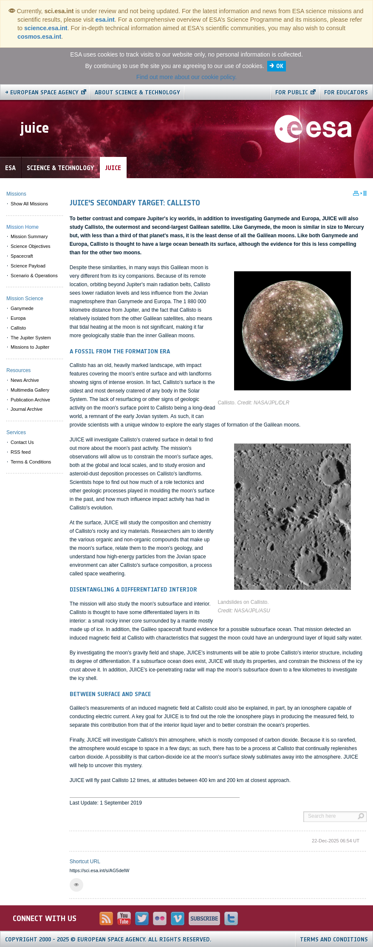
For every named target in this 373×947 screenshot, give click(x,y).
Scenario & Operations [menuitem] (34, 275)
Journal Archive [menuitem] (26, 409)
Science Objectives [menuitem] (31, 246)
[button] (76, 885)
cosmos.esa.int (39, 36)
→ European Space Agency (42, 92)
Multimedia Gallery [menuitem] (30, 389)
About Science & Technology (137, 92)
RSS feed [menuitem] (21, 452)
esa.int (105, 19)
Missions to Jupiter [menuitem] (30, 347)
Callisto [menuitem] (18, 327)
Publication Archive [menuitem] (30, 399)
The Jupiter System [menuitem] (31, 337)
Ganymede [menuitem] (22, 308)
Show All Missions (29, 203)
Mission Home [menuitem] (22, 227)
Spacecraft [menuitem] (22, 256)
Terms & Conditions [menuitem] (31, 461)
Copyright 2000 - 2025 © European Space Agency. (108, 939)
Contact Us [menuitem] (22, 442)
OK (279, 66)
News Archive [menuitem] (25, 380)
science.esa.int (46, 28)
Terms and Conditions (334, 939)
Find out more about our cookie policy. (186, 77)
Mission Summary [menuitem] (29, 236)
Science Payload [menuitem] (28, 265)
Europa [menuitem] (18, 318)
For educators (346, 92)
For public (291, 92)
